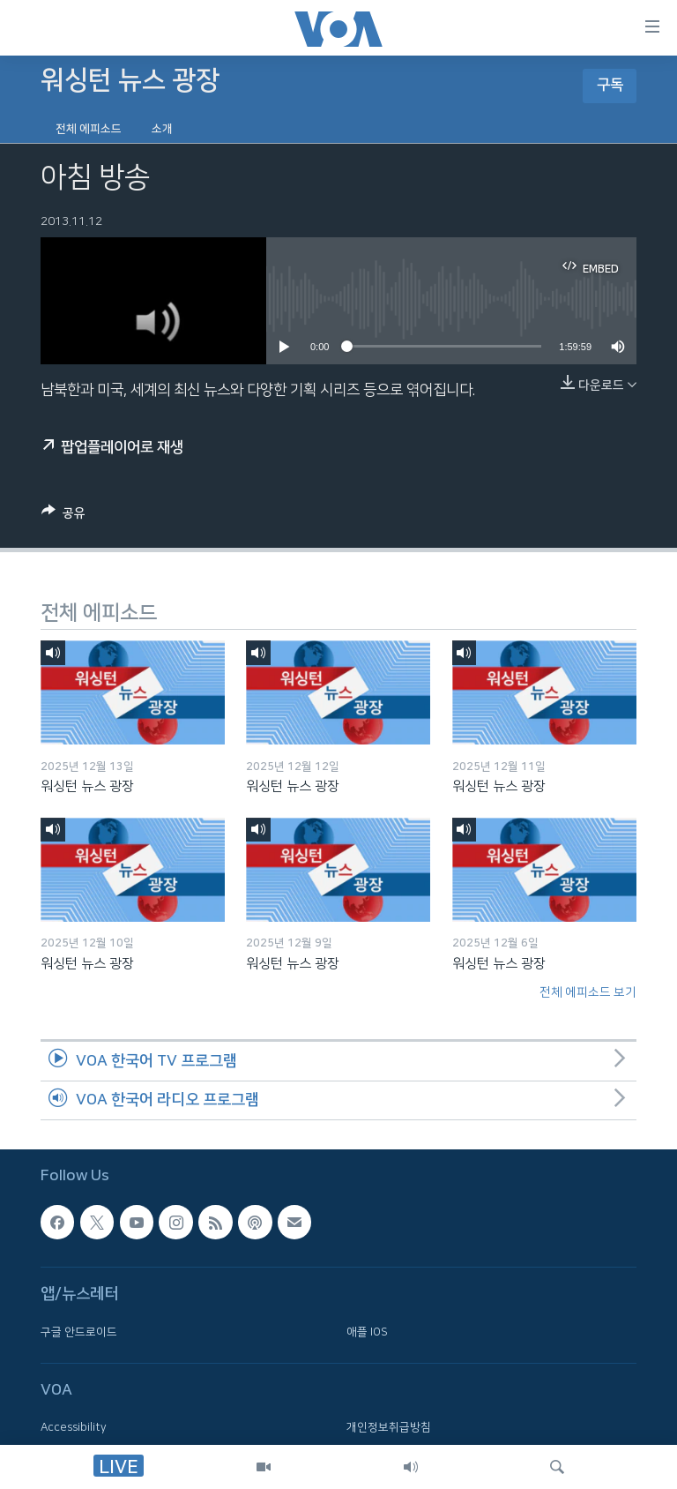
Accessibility (74, 1428)
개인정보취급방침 (388, 1428)
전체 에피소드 (89, 129)
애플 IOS (367, 1332)
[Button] (63, 516)
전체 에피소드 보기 (587, 992)
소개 (162, 129)
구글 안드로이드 (79, 1332)
